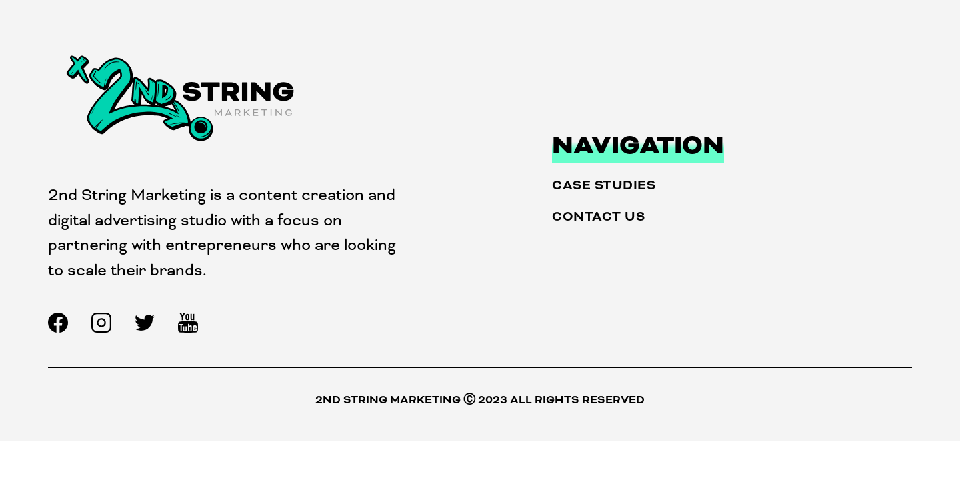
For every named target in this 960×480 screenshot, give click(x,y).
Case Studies (603, 185)
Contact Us (598, 216)
